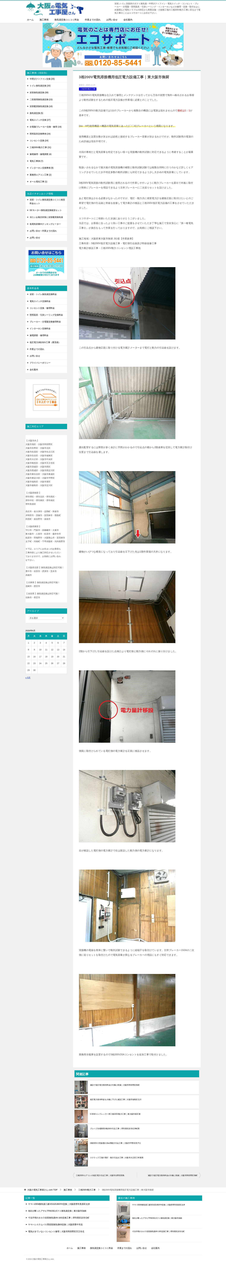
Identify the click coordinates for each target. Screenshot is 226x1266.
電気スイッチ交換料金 (40, 301)
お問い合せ (112, 20)
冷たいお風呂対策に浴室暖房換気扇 (46, 217)
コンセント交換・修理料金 (42, 308)
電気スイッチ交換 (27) (40, 120)
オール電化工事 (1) (38, 181)
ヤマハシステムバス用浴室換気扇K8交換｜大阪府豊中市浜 (55, 1224)
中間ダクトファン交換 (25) (42, 79)
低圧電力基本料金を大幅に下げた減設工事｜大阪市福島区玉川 (116, 1099)
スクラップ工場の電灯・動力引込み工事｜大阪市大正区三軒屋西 (116, 1158)
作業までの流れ (92, 20)
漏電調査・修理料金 (39, 335)
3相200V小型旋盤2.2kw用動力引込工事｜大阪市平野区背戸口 (115, 1143)
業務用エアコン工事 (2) (40, 175)
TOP (42, 1190)
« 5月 (28, 677)
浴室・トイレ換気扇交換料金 (43, 294)
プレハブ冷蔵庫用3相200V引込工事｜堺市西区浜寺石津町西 (115, 1129)
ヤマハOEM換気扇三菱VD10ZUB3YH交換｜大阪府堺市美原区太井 (59, 1204)
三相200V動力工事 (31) (40, 147)
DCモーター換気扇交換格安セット (46, 210)
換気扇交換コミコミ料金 (66, 20)
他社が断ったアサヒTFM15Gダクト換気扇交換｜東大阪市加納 (57, 1211)
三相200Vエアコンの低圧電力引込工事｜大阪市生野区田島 (100, 1175)
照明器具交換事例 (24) (40, 134)
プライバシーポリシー (40, 363)
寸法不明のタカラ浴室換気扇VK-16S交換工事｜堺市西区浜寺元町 (58, 1217)
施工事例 (44, 20)
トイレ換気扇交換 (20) (40, 85)
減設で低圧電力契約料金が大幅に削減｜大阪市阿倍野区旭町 (115, 1085)
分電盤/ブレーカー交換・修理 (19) (46, 127)
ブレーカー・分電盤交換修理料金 (45, 322)
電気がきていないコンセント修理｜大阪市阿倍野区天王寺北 (56, 1231)
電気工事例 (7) (36, 161)
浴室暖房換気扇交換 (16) (41, 106)
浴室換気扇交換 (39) (39, 92)
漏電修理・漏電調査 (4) (40, 154)
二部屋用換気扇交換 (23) (41, 99)
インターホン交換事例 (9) (42, 168)
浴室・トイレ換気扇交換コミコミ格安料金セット (47, 201)
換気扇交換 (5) (36, 113)
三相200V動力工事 (87, 89)
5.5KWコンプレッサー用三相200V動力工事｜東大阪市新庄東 (115, 1114)
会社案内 (127, 20)
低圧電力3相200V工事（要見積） (45, 342)
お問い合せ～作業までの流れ (43, 231)
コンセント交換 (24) (39, 140)
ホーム (30, 20)
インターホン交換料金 (40, 328)
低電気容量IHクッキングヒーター (45, 224)
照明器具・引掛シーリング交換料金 (46, 315)
